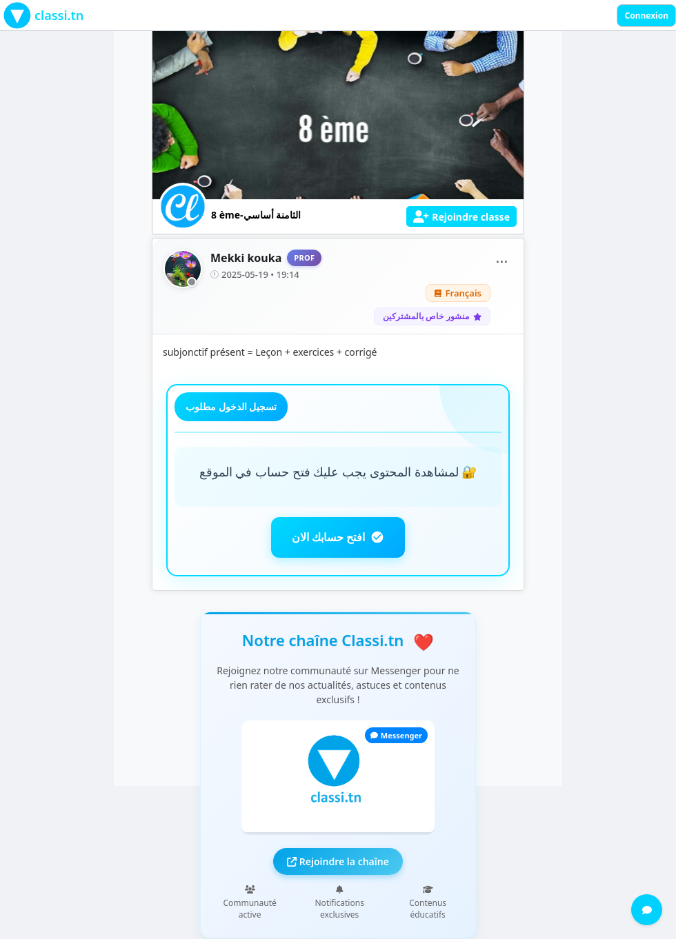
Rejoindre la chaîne (338, 861)
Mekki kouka (245, 257)
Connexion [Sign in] (646, 15)
